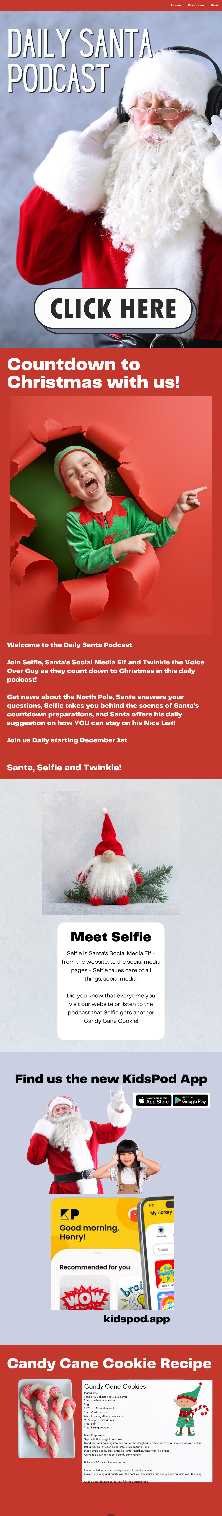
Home (176, 5)
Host (215, 5)
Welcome (196, 5)
